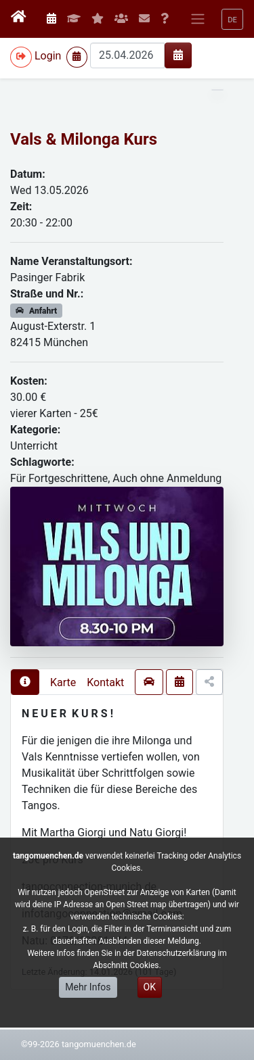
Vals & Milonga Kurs (83, 139)
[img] (178, 54)
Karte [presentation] (63, 682)
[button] (232, 19)
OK (150, 987)
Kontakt (105, 682)
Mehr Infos (87, 987)
